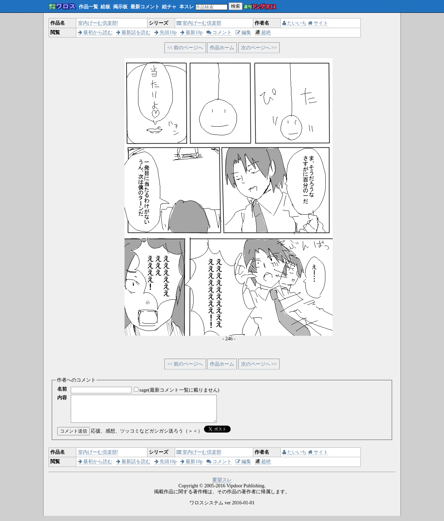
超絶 (263, 32)
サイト (318, 23)
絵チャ (169, 6)
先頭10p (165, 32)
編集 (243, 32)
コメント (219, 32)
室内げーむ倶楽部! (98, 23)
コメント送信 (73, 436)
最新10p (191, 32)
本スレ (186, 6)
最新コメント (145, 6)
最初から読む (95, 32)
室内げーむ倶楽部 (199, 23)
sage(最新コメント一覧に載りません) (179, 390)
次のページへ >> (259, 47)
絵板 (105, 6)
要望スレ (222, 485)
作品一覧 (88, 6)
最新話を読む (133, 32)
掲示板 (120, 6)
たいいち (294, 23)
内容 (62, 397)
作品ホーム (222, 47)
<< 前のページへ (185, 47)
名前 (62, 389)
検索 (235, 6)
